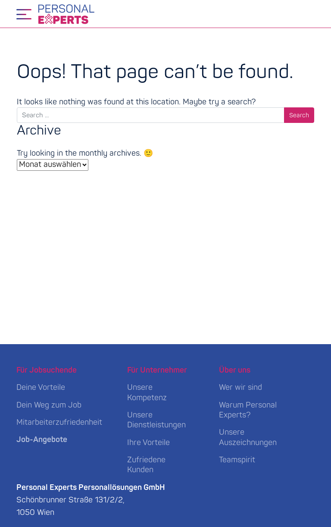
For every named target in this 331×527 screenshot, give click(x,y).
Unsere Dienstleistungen (156, 420)
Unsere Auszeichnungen (248, 437)
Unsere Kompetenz (147, 392)
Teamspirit (237, 460)
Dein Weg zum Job (48, 405)
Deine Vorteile (40, 387)
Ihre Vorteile (148, 443)
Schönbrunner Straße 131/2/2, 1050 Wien (90, 500)
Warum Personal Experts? (248, 410)
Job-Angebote (41, 440)
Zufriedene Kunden (146, 465)
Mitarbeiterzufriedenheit (59, 422)
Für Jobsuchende (46, 370)
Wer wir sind (240, 387)
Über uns (234, 370)
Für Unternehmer (157, 370)
